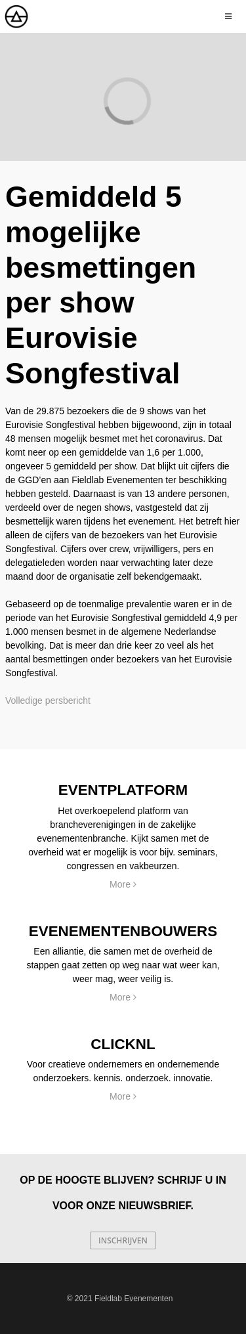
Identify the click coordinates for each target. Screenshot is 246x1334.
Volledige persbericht (48, 700)
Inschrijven (123, 1240)
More (123, 884)
